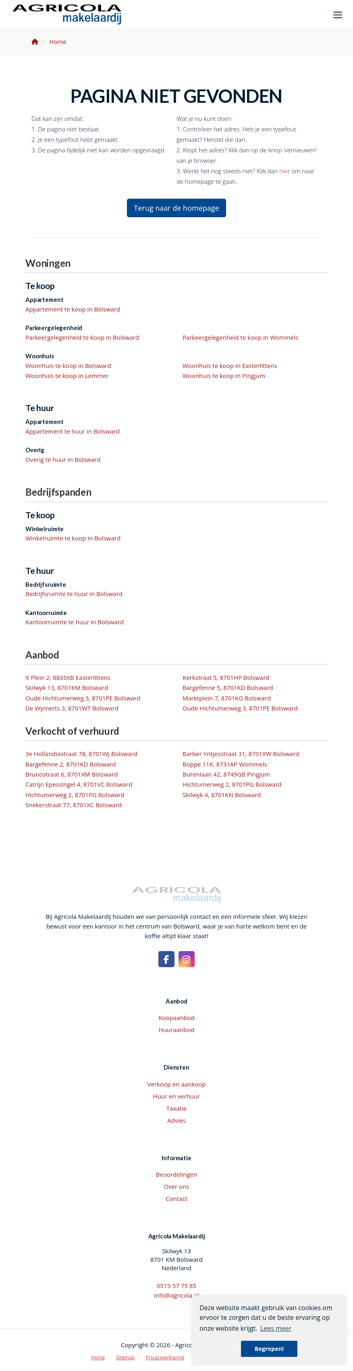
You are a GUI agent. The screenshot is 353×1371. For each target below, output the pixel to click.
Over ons (176, 1186)
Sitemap (125, 1357)
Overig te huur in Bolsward (63, 459)
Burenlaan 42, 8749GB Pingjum (226, 774)
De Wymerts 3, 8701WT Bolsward (71, 708)
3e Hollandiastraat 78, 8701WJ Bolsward (81, 754)
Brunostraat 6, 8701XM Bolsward (71, 774)
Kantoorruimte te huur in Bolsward (74, 622)
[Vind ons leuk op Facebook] (166, 959)
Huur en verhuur (176, 1096)
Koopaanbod (176, 1018)
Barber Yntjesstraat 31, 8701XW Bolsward (241, 754)
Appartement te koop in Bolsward (72, 309)
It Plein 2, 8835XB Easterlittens (67, 677)
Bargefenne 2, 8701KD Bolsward (70, 764)
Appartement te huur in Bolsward (72, 431)
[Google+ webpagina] (187, 959)
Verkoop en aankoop (176, 1084)
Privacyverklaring (165, 1357)
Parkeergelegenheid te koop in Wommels (240, 337)
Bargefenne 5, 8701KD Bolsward (228, 687)
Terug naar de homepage (176, 208)
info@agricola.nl (176, 1295)
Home (98, 1357)
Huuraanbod (177, 1030)
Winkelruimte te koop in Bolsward (72, 538)
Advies (176, 1120)
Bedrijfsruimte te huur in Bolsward (74, 594)
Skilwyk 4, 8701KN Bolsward (222, 795)
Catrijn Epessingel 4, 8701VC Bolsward (78, 784)
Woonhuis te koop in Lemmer (66, 376)
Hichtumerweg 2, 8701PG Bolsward (232, 784)
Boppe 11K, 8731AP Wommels (225, 764)
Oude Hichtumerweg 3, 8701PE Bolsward (83, 698)
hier (284, 171)
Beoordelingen (176, 1174)
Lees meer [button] (275, 1328)
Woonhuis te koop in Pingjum (224, 376)
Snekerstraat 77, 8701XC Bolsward (73, 805)
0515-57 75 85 (176, 1286)
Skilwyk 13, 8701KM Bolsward (66, 687)
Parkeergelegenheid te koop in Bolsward (82, 337)
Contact (176, 1198)
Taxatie (176, 1108)
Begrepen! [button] (269, 1348)
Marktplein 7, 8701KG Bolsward (227, 698)
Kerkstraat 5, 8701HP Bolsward (226, 677)
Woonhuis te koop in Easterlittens (230, 365)
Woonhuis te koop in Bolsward (68, 365)
